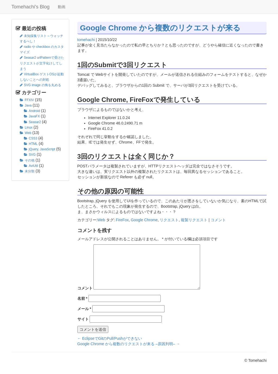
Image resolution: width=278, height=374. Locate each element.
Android (34, 111)
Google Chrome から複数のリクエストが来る (160, 28)
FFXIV (29, 100)
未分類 (29, 171)
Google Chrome (144, 220)
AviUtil (33, 166)
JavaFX (34, 116)
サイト (83, 319)
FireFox (122, 220)
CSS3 (33, 138)
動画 (61, 7)
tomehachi (86, 40)
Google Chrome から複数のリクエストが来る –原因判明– (128, 344)
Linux (29, 127)
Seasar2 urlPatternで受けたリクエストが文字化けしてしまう (42, 63)
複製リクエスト (194, 220)
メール (84, 309)
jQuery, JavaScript (42, 149)
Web (28, 133)
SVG (32, 155)
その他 (29, 160)
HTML (33, 144)
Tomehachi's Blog (30, 7)
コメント (218, 220)
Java (28, 105)
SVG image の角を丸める (42, 85)
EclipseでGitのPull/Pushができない (109, 338)
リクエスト (169, 220)
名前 (82, 298)
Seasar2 (35, 122)
